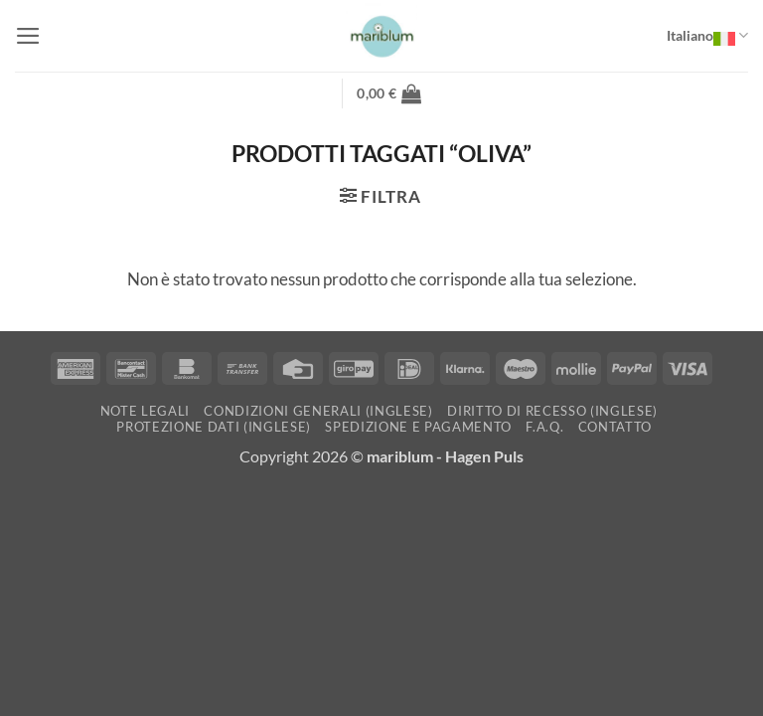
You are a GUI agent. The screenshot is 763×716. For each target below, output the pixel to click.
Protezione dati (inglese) (213, 427)
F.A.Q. (544, 427)
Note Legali (145, 411)
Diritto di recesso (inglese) (552, 411)
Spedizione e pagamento (418, 427)
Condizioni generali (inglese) (318, 411)
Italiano (707, 36)
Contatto (615, 427)
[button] (28, 36)
